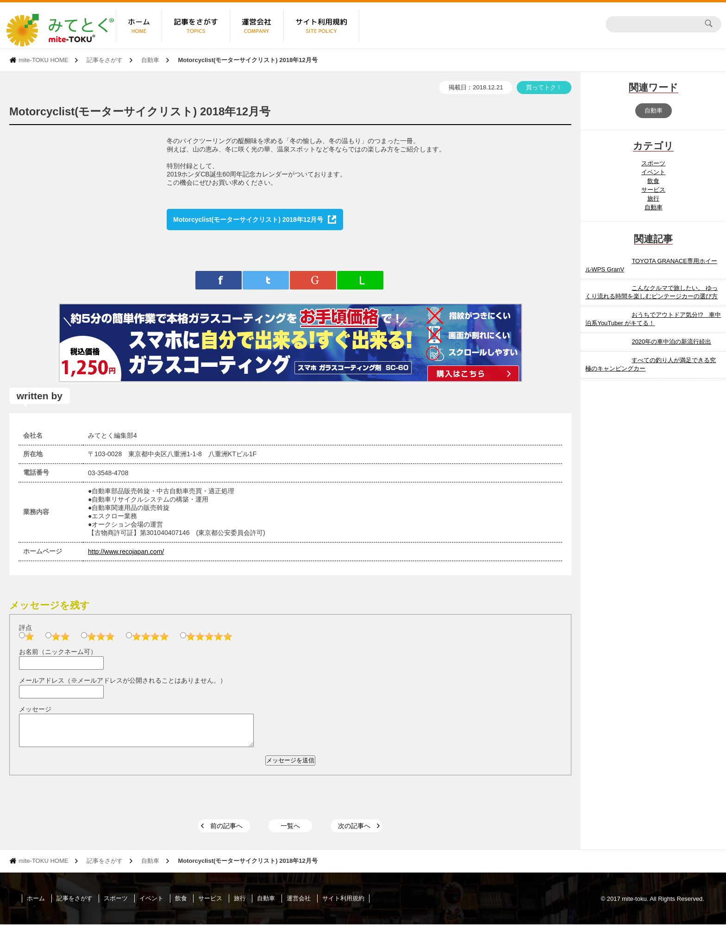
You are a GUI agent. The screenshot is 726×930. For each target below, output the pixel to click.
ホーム (36, 903)
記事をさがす (105, 60)
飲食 (653, 180)
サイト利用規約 (343, 903)
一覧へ (290, 831)
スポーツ (653, 163)
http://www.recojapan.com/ (126, 551)
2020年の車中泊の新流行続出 (671, 341)
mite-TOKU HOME (43, 60)
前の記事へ (226, 831)
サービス (653, 189)
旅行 (653, 198)
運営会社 (299, 903)
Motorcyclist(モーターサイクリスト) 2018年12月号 (248, 219)
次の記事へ (354, 831)
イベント (653, 172)
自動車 (150, 60)
